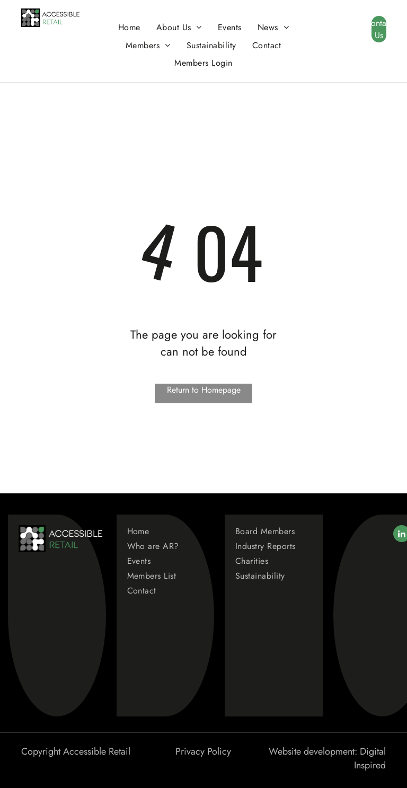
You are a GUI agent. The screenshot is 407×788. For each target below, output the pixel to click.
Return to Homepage (204, 390)
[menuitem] (129, 27)
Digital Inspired (370, 758)
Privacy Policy (203, 751)
